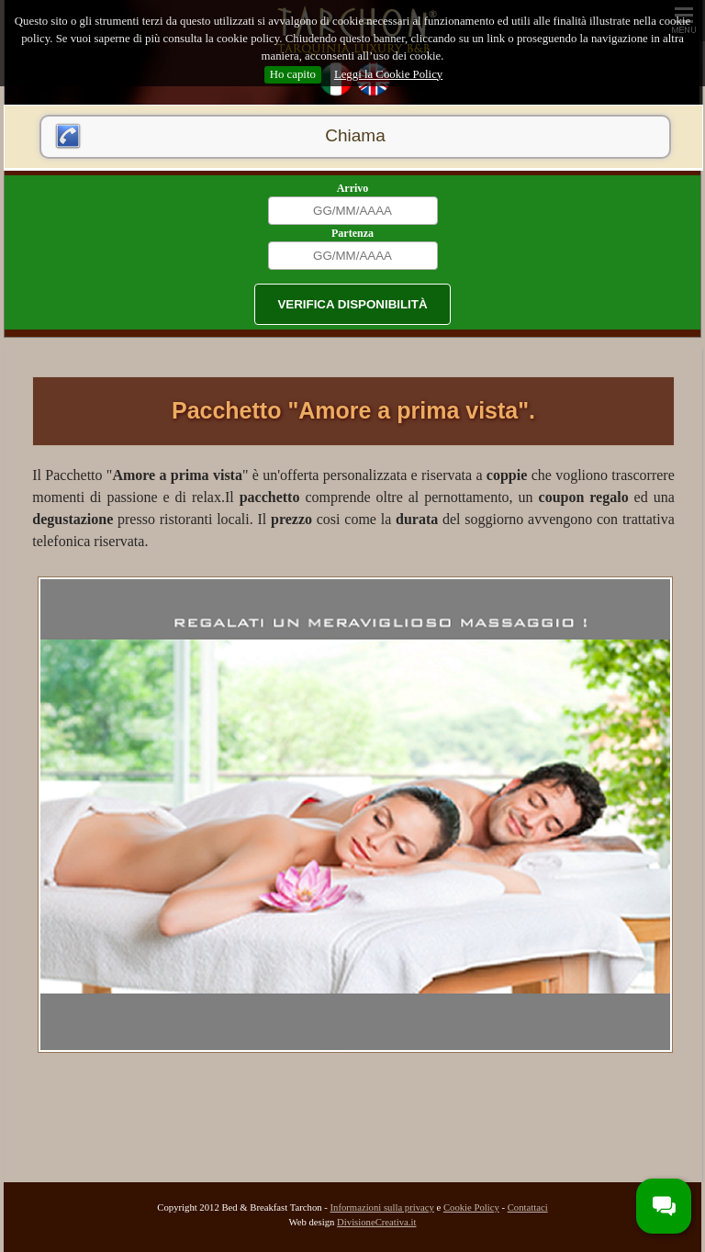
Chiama (355, 135)
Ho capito (293, 74)
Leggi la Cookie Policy (388, 74)
